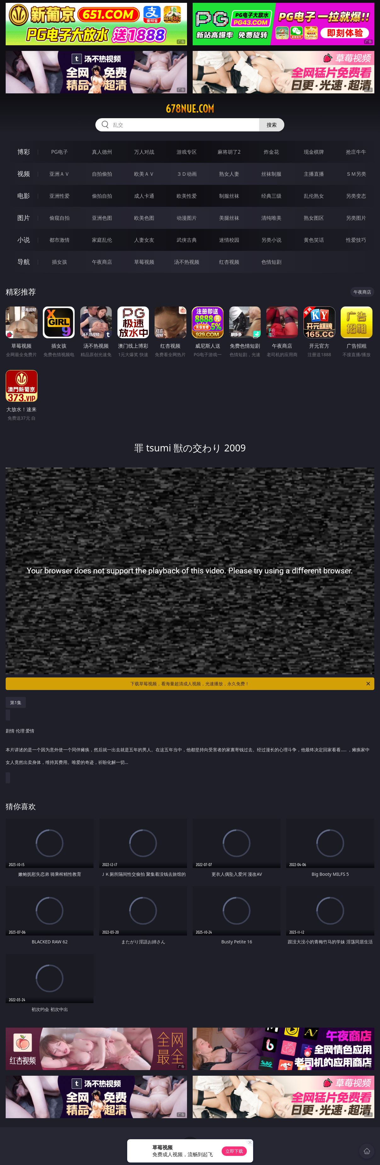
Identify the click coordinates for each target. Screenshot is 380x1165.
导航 (23, 261)
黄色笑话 (314, 239)
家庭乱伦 (102, 239)
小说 (23, 239)
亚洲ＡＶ (59, 173)
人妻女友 (144, 239)
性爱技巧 (356, 239)
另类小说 (271, 239)
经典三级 (271, 195)
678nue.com (190, 108)
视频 (23, 173)
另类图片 (356, 217)
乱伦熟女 (314, 195)
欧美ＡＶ (144, 173)
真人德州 (102, 151)
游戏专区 (187, 151)
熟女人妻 (229, 173)
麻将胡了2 (229, 151)
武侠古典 (187, 239)
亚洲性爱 (59, 195)
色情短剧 (271, 261)
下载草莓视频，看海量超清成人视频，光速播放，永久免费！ (250, 683)
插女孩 (59, 261)
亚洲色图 (102, 217)
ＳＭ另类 (356, 173)
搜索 (272, 124)
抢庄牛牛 (356, 151)
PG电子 (59, 151)
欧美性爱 (187, 195)
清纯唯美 (271, 217)
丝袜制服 (271, 173)
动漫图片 (187, 217)
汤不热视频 (186, 261)
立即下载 (234, 1151)
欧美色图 (144, 217)
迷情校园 (229, 239)
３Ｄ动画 (187, 173)
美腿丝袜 (229, 217)
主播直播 (314, 173)
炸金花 (271, 151)
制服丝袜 (229, 195)
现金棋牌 (314, 151)
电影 (23, 195)
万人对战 (144, 151)
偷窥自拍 (59, 217)
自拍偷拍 (102, 173)
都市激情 (59, 239)
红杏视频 (229, 261)
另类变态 (356, 195)
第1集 (15, 702)
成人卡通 (144, 195)
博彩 (23, 151)
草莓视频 (144, 261)
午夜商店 (102, 261)
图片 (23, 217)
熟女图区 (314, 217)
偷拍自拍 (102, 195)
